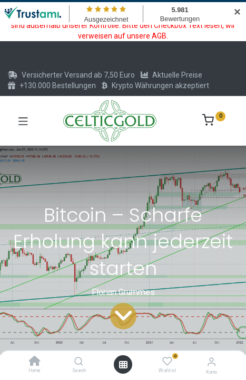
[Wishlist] (167, 361)
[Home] (35, 362)
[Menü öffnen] (123, 364)
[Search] (79, 362)
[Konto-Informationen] (211, 362)
